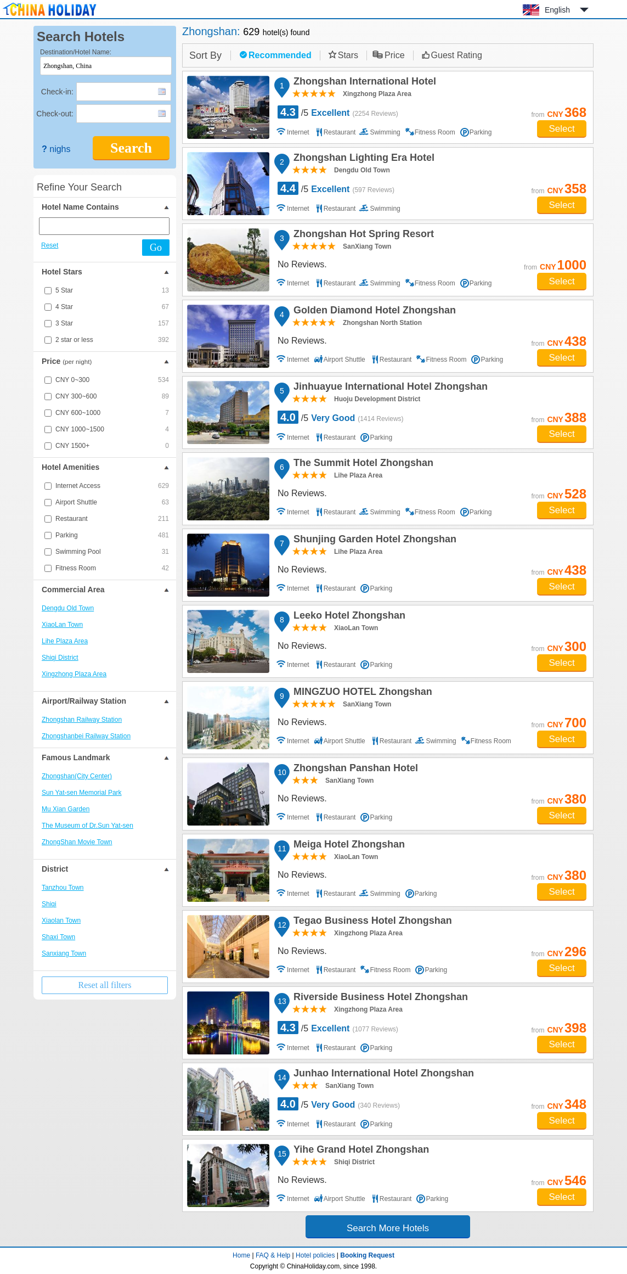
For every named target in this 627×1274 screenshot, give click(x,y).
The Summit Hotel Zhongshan (361, 464)
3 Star (112, 323)
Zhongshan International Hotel (363, 83)
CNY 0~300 (112, 380)
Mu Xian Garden (65, 809)
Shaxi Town (58, 937)
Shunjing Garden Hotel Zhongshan (373, 541)
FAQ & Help (273, 1255)
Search (131, 148)
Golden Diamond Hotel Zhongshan (373, 312)
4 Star (112, 307)
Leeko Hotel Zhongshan (347, 617)
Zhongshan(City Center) (77, 776)
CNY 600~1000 (112, 413)
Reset (49, 245)
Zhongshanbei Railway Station (86, 736)
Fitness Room (112, 568)
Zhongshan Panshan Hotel (354, 769)
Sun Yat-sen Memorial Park (82, 792)
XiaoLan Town (62, 624)
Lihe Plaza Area (65, 641)
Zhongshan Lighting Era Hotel (362, 159)
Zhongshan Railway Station (82, 719)
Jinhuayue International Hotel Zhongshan (389, 388)
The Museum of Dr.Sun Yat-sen (87, 825)
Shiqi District (60, 657)
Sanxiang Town (64, 953)
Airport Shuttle (112, 502)
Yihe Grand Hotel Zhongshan (359, 1151)
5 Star (112, 290)
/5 (338, 112)
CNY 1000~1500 (112, 429)
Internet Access (112, 486)
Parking (112, 535)
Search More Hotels (388, 1228)
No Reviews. (302, 264)
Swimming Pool (112, 551)
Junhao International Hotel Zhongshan (382, 1075)
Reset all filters (105, 985)
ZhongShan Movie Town (77, 842)
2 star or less (112, 340)
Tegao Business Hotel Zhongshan (371, 922)
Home (241, 1255)
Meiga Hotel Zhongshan (347, 846)
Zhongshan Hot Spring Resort (362, 235)
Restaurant (112, 518)
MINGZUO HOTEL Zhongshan (361, 693)
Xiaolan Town (61, 920)
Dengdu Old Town (68, 608)
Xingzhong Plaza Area (74, 674)
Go (156, 247)
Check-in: (57, 91)
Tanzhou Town (63, 887)
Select (561, 129)
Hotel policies (315, 1255)
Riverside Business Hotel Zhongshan (379, 998)
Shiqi (49, 904)
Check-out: (55, 113)
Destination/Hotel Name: (75, 52)
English (557, 9)
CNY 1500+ (112, 445)
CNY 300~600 (112, 396)
